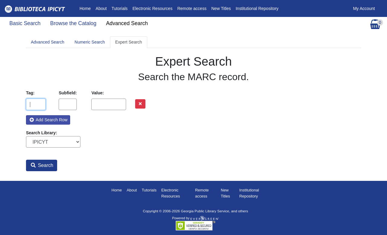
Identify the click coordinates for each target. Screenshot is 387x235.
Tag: (30, 92)
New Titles (221, 8)
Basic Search (25, 23)
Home (86, 8)
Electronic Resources (152, 8)
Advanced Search (127, 23)
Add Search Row (48, 119)
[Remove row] (140, 104)
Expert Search (128, 42)
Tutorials (120, 8)
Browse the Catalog (73, 23)
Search (42, 165)
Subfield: (68, 92)
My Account (364, 8)
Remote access (191, 8)
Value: (97, 92)
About (101, 8)
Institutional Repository (257, 8)
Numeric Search (90, 42)
